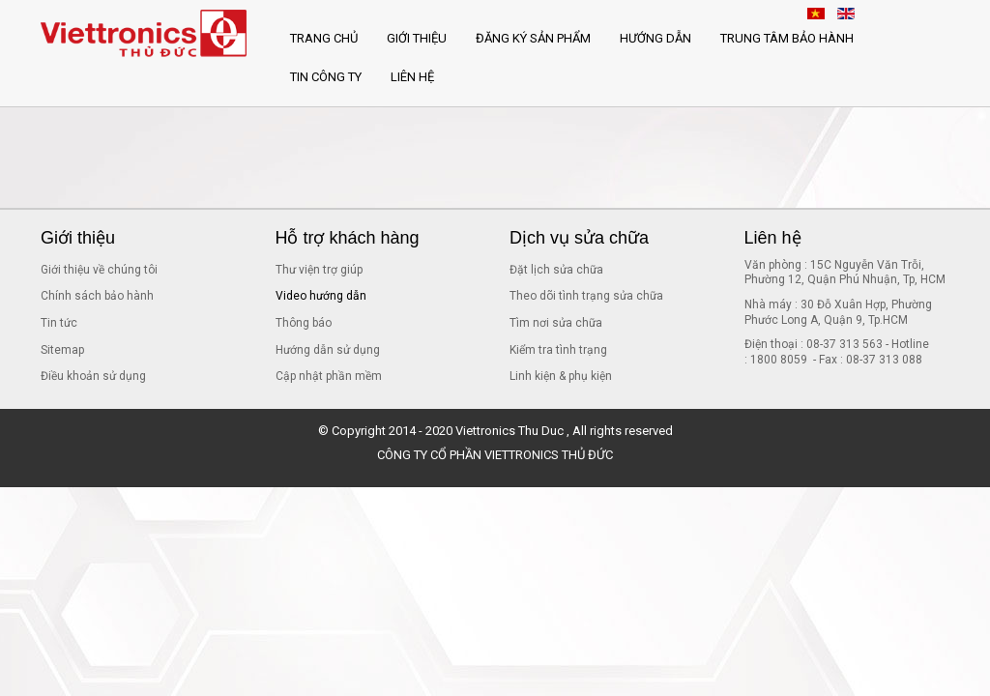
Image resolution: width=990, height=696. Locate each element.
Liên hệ (412, 77)
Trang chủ (324, 38)
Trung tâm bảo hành (787, 38)
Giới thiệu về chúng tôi (99, 269)
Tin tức (59, 323)
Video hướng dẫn (321, 296)
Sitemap (62, 350)
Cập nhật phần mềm (329, 376)
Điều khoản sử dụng (93, 376)
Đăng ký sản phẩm (533, 38)
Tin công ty (326, 77)
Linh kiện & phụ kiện (561, 376)
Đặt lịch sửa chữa (556, 269)
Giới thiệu (417, 38)
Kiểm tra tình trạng (558, 350)
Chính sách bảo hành (97, 296)
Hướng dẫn (655, 38)
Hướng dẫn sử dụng (328, 350)
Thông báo (304, 323)
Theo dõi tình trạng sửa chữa (586, 296)
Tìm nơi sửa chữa (556, 323)
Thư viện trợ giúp (319, 269)
